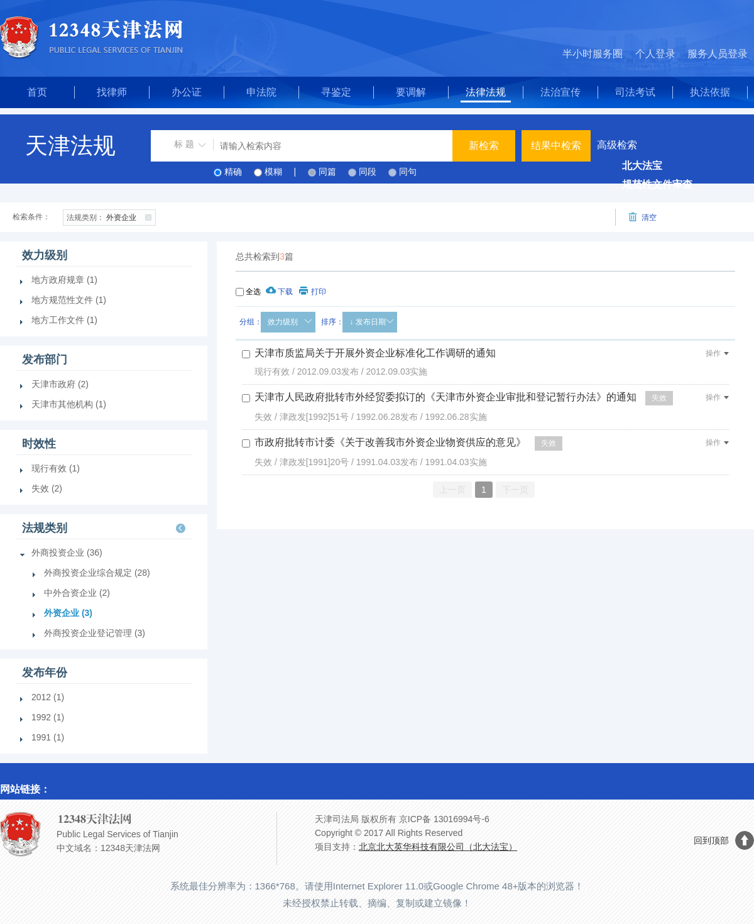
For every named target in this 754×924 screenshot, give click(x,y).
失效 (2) (46, 488)
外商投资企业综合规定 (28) (97, 573)
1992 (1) (47, 717)
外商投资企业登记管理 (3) (94, 633)
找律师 (112, 92)
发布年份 (44, 672)
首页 (37, 92)
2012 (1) (47, 697)
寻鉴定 (336, 92)
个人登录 (655, 53)
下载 (279, 292)
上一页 (452, 490)
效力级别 (283, 321)
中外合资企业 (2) (77, 593)
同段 (367, 172)
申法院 (261, 92)
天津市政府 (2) (60, 384)
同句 (408, 172)
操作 (717, 353)
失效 (659, 397)
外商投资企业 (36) (66, 552)
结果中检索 (556, 145)
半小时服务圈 (592, 53)
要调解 (411, 92)
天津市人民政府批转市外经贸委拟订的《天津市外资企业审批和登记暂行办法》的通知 (445, 397)
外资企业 (111, 216)
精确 (233, 172)
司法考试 (635, 92)
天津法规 (70, 145)
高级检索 (617, 145)
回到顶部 (711, 840)
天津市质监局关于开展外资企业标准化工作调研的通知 (375, 353)
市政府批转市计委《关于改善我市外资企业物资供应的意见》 (390, 442)
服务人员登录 (717, 53)
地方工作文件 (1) (64, 320)
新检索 (484, 145)
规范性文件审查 (657, 184)
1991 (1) (47, 737)
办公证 (187, 92)
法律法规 (486, 92)
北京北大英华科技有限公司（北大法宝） (438, 847)
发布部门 (44, 359)
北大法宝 (642, 165)
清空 (642, 217)
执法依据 (710, 92)
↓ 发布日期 (367, 321)
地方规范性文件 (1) (68, 300)
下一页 (515, 490)
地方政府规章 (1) (64, 280)
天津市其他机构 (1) (68, 404)
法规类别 (44, 528)
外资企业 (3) (68, 613)
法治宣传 (560, 92)
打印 (312, 292)
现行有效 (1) (55, 468)
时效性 (39, 443)
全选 (253, 291)
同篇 (327, 172)
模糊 (273, 172)
